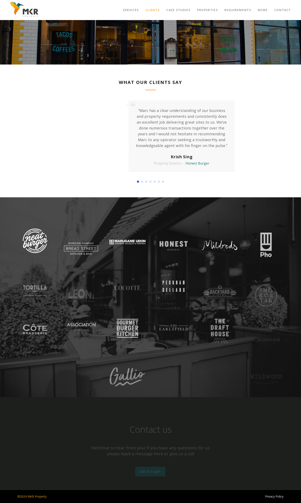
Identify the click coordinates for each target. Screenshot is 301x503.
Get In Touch (150, 471)
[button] (138, 182)
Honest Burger (197, 163)
